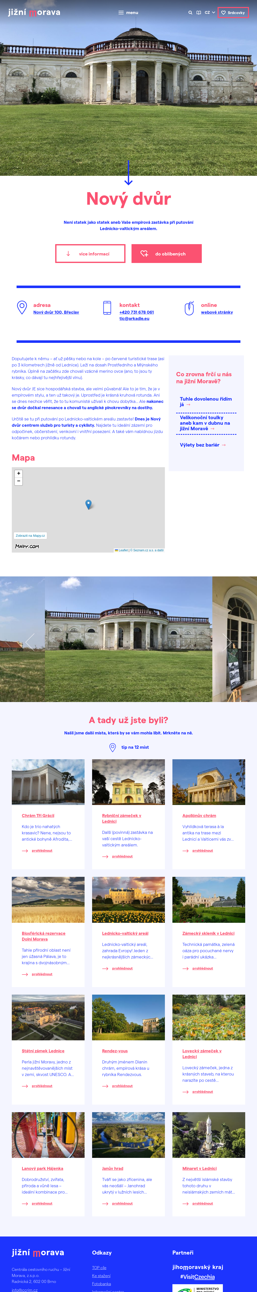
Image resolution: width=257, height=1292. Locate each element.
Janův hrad (112, 1168)
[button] (88, 505)
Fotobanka (101, 1283)
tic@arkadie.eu (134, 318)
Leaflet (121, 550)
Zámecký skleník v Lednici (208, 933)
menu (132, 12)
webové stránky (217, 311)
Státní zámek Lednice (43, 1050)
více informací (94, 253)
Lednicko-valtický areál (125, 933)
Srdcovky (236, 12)
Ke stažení (101, 1275)
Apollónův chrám (199, 815)
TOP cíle (99, 1267)
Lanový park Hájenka (42, 1168)
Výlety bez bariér (199, 445)
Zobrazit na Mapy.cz (30, 535)
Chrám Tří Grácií (38, 815)
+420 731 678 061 (136, 311)
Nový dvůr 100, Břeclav (56, 311)
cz (207, 12)
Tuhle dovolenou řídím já (206, 401)
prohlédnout (42, 850)
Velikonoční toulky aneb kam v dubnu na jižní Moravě (205, 422)
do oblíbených (170, 253)
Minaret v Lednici (199, 1168)
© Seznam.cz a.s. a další (147, 550)
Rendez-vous (115, 1050)
